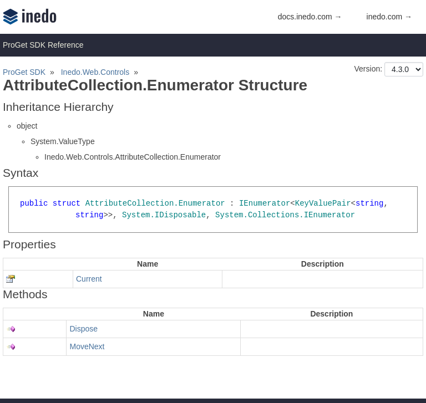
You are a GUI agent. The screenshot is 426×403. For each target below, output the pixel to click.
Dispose (83, 328)
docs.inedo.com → (310, 16)
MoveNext (86, 346)
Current (89, 278)
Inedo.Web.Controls (95, 72)
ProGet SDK (24, 72)
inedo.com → (389, 16)
